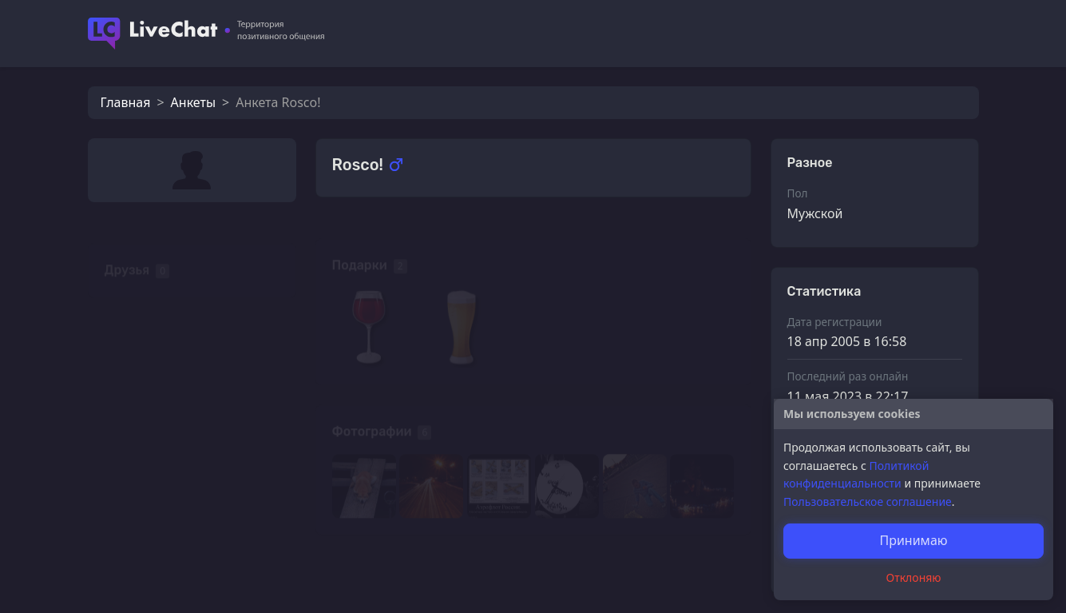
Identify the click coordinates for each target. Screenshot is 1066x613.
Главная (126, 102)
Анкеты (193, 102)
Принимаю (913, 540)
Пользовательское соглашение (867, 501)
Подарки (359, 243)
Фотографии (372, 409)
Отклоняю (913, 577)
